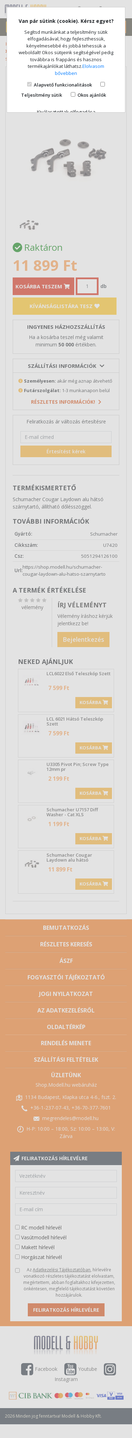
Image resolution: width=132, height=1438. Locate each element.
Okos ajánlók (91, 95)
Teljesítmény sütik (41, 95)
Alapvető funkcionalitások (63, 85)
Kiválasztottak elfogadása (66, 112)
